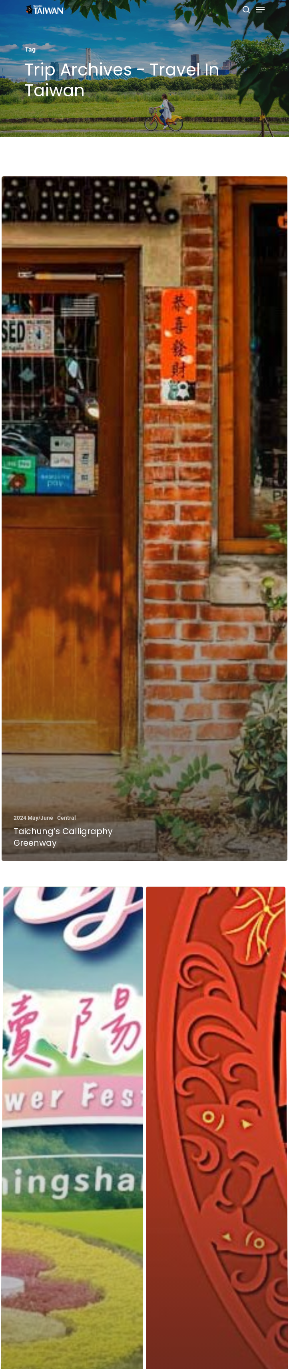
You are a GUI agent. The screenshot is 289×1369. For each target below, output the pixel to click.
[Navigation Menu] (260, 10)
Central (66, 818)
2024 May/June (33, 818)
